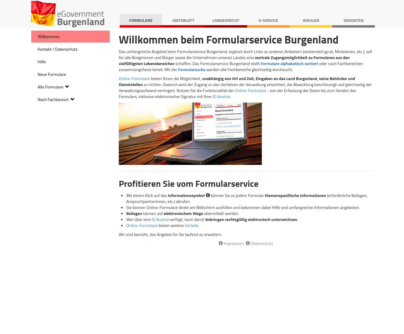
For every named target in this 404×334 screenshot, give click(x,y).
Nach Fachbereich (56, 99)
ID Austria (221, 96)
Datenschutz (259, 243)
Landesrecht (225, 20)
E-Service (268, 20)
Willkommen (49, 36)
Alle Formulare (54, 87)
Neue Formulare (52, 74)
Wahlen (311, 20)
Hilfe (42, 61)
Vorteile (191, 225)
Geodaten (354, 20)
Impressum (231, 243)
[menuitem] (70, 37)
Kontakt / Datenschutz (58, 49)
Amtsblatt (183, 20)
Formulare (141, 20)
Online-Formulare (134, 78)
